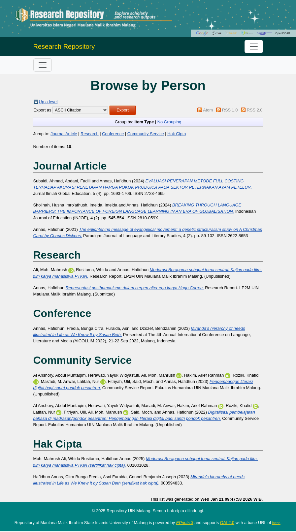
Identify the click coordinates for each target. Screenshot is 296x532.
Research (90, 133)
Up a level (48, 101)
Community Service (145, 133)
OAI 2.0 (227, 522)
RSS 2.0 (255, 110)
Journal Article (63, 133)
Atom (208, 110)
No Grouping (169, 121)
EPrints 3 (184, 522)
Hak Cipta (176, 133)
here (276, 522)
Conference (113, 133)
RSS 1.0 (230, 110)
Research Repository (64, 46)
